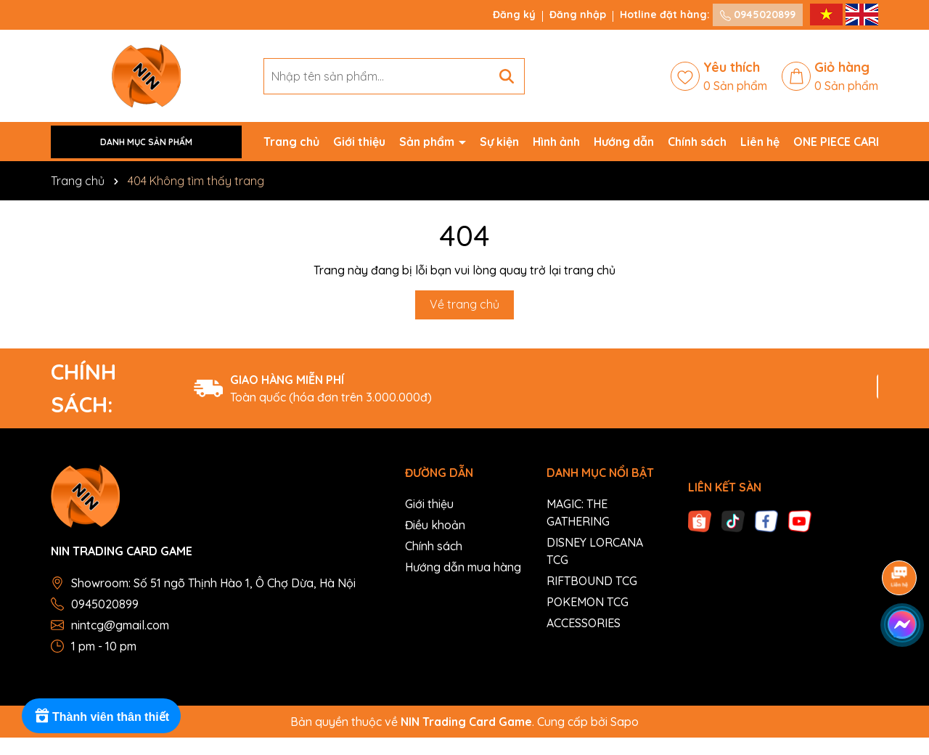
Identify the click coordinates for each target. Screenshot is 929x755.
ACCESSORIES (584, 623)
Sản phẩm (428, 141)
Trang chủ (291, 141)
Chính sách (697, 141)
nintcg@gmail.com (120, 625)
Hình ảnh (556, 141)
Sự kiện (499, 141)
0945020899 (757, 14)
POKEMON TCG (588, 602)
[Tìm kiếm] (506, 76)
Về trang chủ (464, 304)
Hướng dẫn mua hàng (463, 567)
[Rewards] (101, 715)
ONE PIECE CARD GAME (856, 141)
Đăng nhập (577, 14)
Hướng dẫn (624, 141)
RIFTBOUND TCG (592, 581)
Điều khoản (435, 525)
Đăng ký (514, 14)
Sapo (624, 721)
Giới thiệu (359, 141)
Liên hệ (759, 141)
